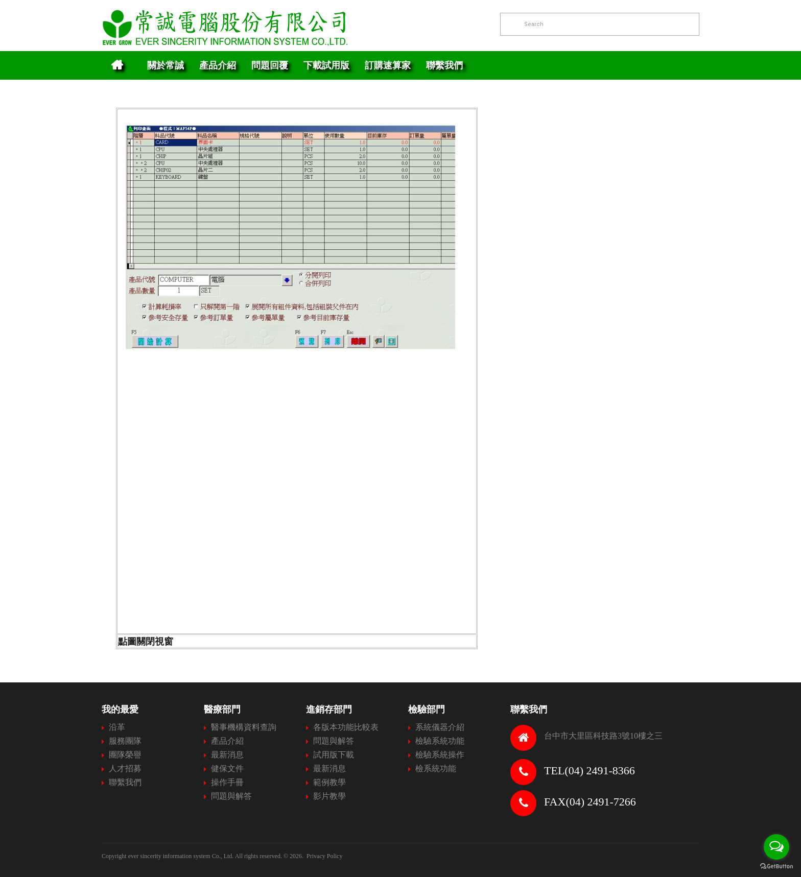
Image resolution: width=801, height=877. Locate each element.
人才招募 (125, 768)
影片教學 (329, 796)
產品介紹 (217, 65)
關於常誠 (165, 65)
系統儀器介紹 (439, 727)
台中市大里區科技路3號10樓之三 (603, 735)
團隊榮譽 (125, 754)
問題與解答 (231, 796)
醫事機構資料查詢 (243, 727)
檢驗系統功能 (439, 741)
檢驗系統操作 (439, 754)
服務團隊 (125, 741)
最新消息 (227, 754)
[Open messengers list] (776, 847)
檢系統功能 (435, 768)
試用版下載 (333, 754)
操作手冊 (227, 782)
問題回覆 (269, 65)
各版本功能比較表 (346, 727)
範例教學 (329, 782)
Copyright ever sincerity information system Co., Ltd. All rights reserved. (192, 856)
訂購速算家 (388, 65)
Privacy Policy (324, 856)
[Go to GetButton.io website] (776, 866)
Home (117, 65)
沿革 (117, 727)
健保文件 (227, 768)
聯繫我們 (444, 65)
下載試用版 (326, 65)
